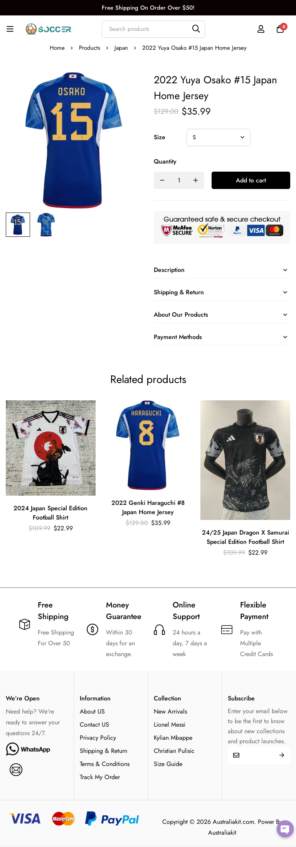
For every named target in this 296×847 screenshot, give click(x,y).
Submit (281, 755)
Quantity (165, 161)
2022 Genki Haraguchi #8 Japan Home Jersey (148, 507)
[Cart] (280, 29)
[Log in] (261, 29)
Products (89, 48)
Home (57, 48)
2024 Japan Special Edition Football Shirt (50, 513)
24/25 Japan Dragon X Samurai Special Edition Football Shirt (245, 537)
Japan (121, 48)
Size (159, 137)
